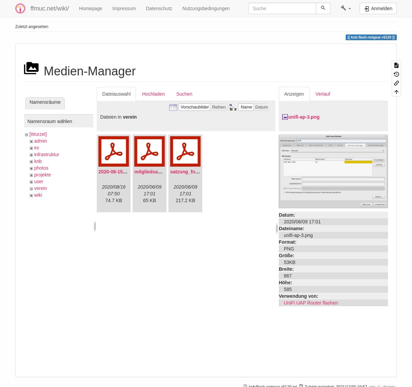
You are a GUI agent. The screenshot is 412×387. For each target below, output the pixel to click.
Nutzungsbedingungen (206, 8)
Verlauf (323, 94)
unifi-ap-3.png (304, 117)
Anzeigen (294, 94)
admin (40, 141)
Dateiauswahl (116, 94)
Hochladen (153, 94)
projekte (42, 174)
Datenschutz (159, 8)
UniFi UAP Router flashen (311, 303)
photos (41, 168)
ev (36, 147)
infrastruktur (46, 154)
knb (38, 161)
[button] (346, 8)
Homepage (90, 8)
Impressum (124, 8)
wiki (38, 195)
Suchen (184, 94)
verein (40, 188)
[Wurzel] (38, 134)
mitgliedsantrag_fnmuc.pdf (164, 171)
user (38, 181)
